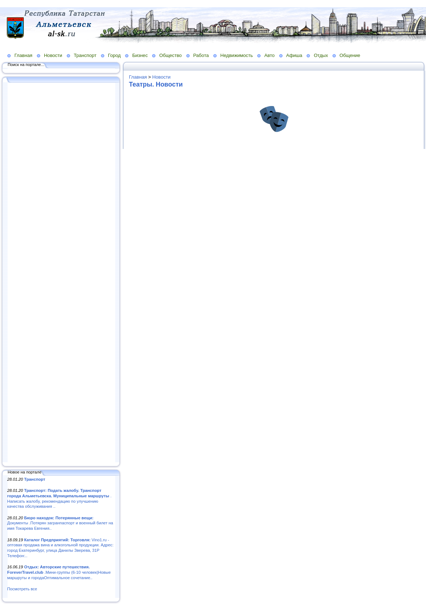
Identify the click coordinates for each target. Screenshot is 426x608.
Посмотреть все (22, 589)
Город (114, 55)
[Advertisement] (61, 273)
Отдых (321, 55)
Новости (53, 55)
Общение (350, 55)
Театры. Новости (156, 84)
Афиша (294, 55)
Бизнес (140, 55)
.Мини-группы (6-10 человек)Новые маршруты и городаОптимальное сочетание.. (59, 572)
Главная (23, 55)
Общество (170, 55)
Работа (201, 55)
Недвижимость (236, 55)
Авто (269, 55)
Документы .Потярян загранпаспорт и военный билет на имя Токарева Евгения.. (60, 523)
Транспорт (85, 55)
